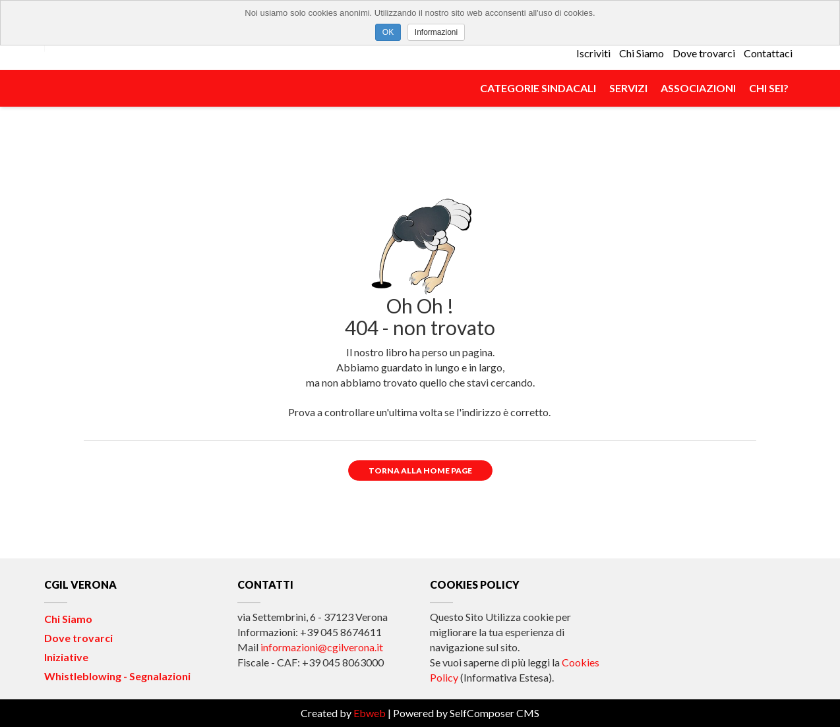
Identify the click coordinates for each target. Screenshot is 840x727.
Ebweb (369, 713)
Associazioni (698, 88)
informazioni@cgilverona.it (321, 647)
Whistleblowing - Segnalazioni (117, 676)
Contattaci (768, 53)
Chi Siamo (641, 53)
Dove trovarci (704, 53)
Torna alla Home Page (420, 470)
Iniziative (66, 657)
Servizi (628, 88)
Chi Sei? (769, 88)
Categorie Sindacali (538, 88)
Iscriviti (593, 53)
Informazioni (436, 32)
